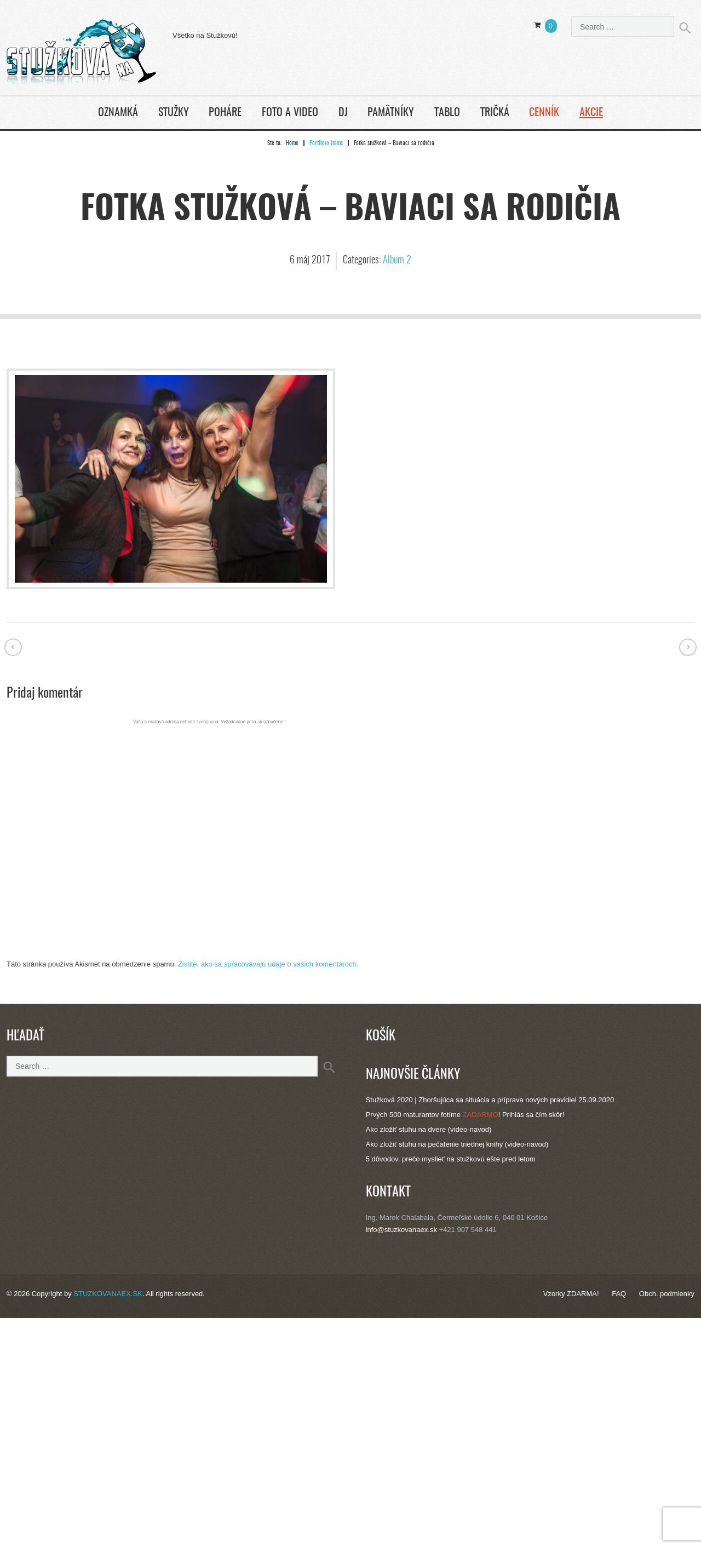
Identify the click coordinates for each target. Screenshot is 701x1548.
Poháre (225, 112)
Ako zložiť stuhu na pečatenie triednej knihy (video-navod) (457, 1144)
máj (304, 261)
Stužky (173, 112)
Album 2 (397, 261)
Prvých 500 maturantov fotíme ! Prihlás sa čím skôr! (465, 1114)
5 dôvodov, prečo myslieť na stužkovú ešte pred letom (451, 1159)
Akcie (591, 112)
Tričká (494, 112)
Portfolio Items (326, 143)
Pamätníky (390, 112)
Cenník (544, 112)
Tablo (447, 112)
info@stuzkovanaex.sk (401, 1229)
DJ (343, 112)
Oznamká (118, 112)
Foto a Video (290, 112)
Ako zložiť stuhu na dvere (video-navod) (429, 1129)
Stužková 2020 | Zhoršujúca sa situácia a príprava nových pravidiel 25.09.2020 (490, 1100)
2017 (321, 261)
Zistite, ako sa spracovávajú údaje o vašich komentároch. (268, 964)
